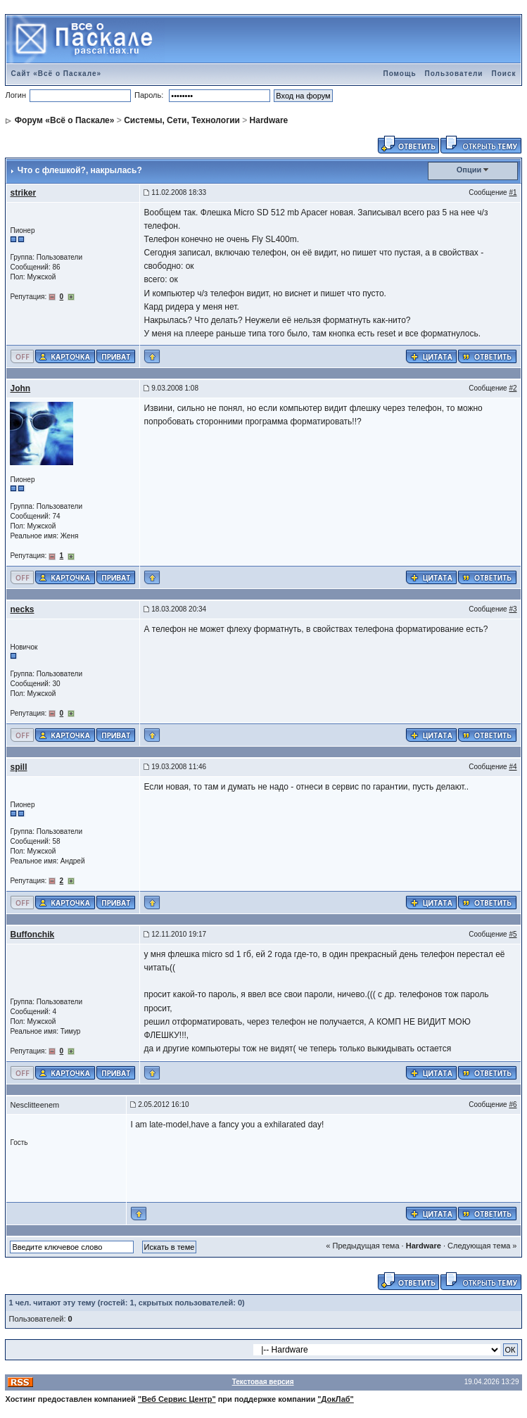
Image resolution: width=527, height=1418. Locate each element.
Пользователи (454, 73)
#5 (512, 934)
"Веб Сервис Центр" (177, 1399)
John (20, 388)
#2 (512, 388)
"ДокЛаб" (335, 1399)
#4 (512, 767)
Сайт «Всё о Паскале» (56, 73)
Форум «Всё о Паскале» (65, 120)
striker (23, 193)
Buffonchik (32, 934)
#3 (512, 609)
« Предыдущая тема (362, 1245)
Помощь (399, 73)
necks (22, 609)
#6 (512, 1104)
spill (18, 767)
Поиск (503, 73)
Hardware (269, 120)
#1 (512, 192)
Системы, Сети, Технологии (182, 120)
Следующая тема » (481, 1245)
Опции (469, 169)
